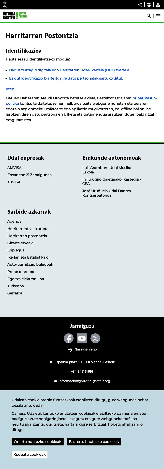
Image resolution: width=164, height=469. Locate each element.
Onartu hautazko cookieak (37, 441)
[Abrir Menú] (158, 15)
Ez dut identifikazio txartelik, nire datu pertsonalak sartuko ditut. (66, 78)
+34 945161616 (82, 371)
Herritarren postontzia (27, 236)
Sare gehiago (86, 349)
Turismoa (15, 286)
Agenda (14, 221)
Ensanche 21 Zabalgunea (29, 175)
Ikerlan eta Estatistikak (27, 257)
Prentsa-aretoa (20, 271)
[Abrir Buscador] (150, 15)
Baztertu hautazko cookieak (94, 441)
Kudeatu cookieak (29, 454)
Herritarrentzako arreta (27, 228)
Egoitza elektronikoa (25, 279)
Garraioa (14, 293)
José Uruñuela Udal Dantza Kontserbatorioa (106, 193)
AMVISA (14, 167)
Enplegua (16, 250)
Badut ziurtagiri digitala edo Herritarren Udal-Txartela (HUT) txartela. (69, 70)
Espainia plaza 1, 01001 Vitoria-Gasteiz (84, 362)
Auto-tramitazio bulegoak (30, 264)
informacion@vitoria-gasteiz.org (84, 381)
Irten (10, 89)
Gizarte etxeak (20, 243)
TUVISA (13, 182)
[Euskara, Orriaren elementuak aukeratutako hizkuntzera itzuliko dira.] (149, 4)
